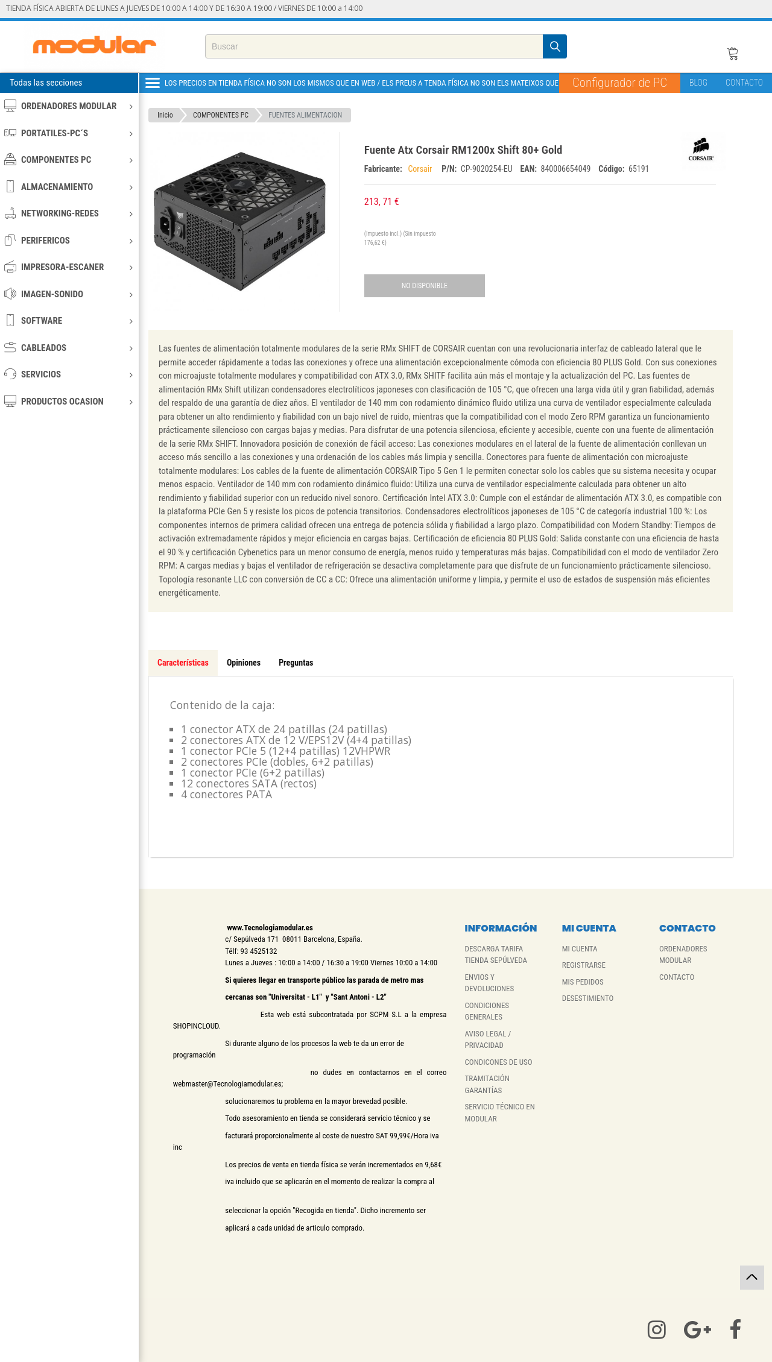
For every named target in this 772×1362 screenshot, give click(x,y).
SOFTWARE (68, 320)
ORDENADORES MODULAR (68, 105)
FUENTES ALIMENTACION (305, 115)
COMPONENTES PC (68, 159)
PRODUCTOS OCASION (68, 401)
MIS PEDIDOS (583, 981)
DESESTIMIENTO (588, 998)
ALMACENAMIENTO (68, 186)
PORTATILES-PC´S (68, 133)
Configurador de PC (619, 82)
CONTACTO (744, 82)
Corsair (421, 169)
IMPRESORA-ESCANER (68, 266)
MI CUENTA (580, 948)
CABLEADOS (68, 347)
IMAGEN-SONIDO (68, 294)
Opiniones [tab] (244, 662)
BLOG (698, 82)
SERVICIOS (68, 374)
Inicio (165, 115)
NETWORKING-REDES (68, 213)
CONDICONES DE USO (498, 1062)
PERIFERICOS (68, 240)
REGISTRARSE (584, 964)
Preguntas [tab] (296, 662)
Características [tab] (183, 662)
